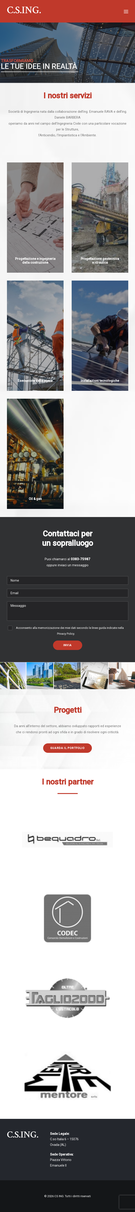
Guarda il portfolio (67, 748)
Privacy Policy (65, 633)
